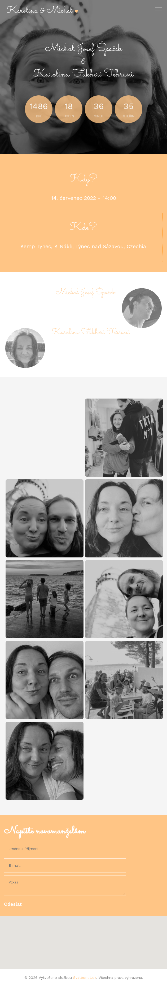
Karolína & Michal (42, 11)
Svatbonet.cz (84, 977)
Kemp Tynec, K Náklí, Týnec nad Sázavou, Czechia (83, 246)
